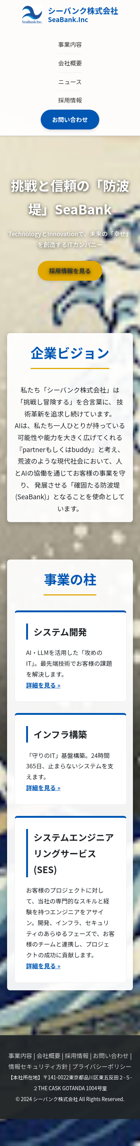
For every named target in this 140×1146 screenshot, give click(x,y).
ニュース (70, 81)
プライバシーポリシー (102, 1066)
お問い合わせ (70, 119)
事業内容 (70, 44)
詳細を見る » (43, 684)
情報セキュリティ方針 (38, 1066)
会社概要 (70, 62)
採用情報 (70, 99)
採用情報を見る (70, 270)
